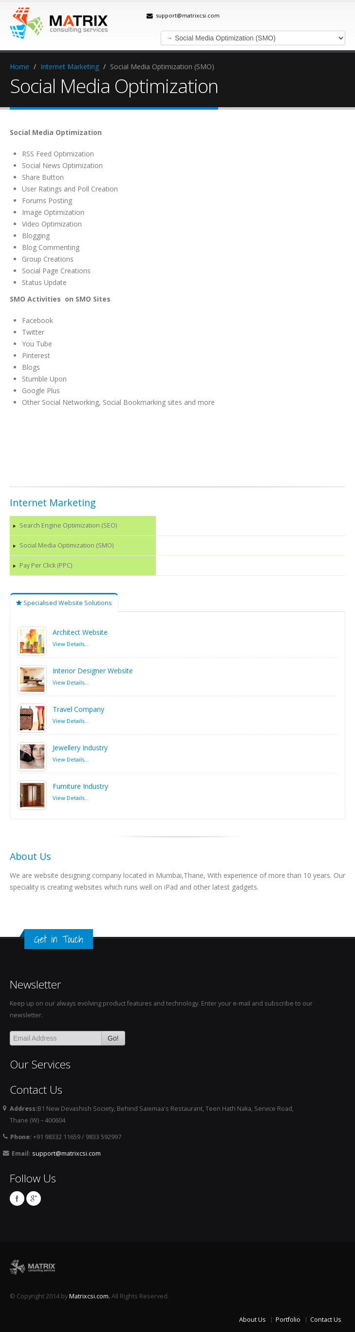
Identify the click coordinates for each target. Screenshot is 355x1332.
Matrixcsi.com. (89, 1296)
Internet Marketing (69, 66)
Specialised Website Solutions (64, 603)
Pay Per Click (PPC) (45, 565)
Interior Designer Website (93, 670)
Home (19, 66)
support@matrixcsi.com (188, 15)
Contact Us (325, 1319)
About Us (252, 1319)
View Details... (71, 643)
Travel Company (78, 709)
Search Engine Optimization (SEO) (68, 525)
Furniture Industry (80, 786)
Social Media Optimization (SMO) (66, 545)
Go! (113, 1038)
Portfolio (288, 1319)
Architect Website (80, 632)
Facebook (17, 1198)
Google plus (33, 1198)
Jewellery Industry (80, 747)
